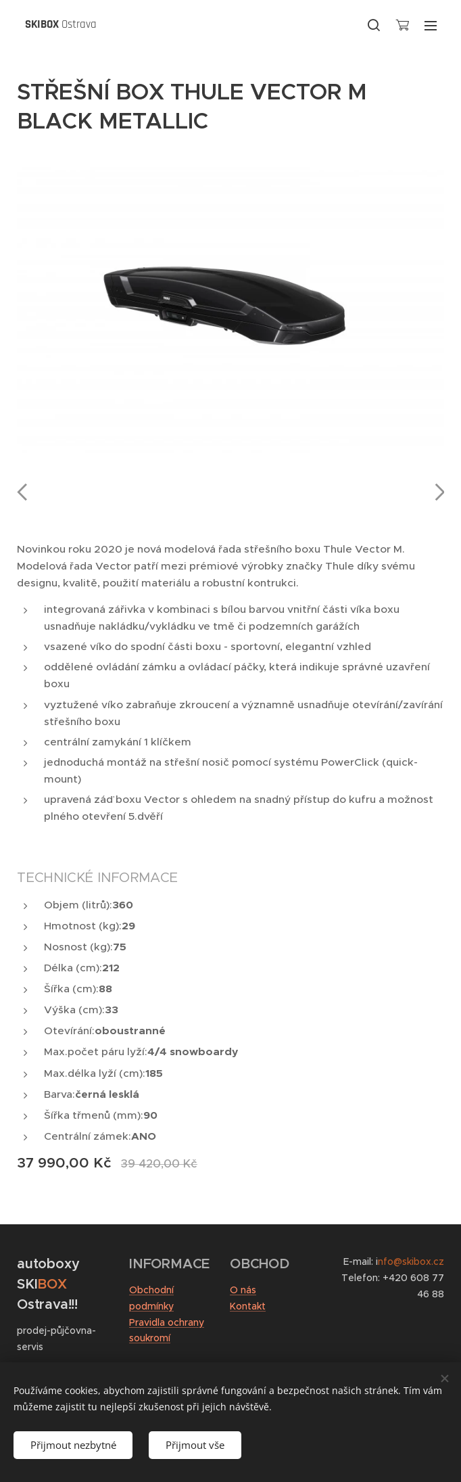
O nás (243, 1290)
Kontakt (248, 1306)
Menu (430, 25)
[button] (374, 25)
